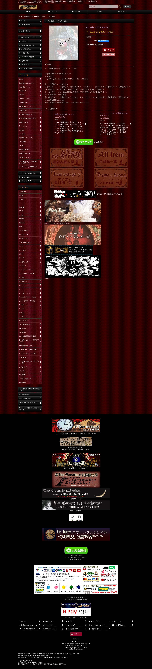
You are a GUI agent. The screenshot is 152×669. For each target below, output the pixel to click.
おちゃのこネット (72, 667)
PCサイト (77, 634)
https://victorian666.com (40, 655)
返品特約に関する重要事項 (95, 44)
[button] (108, 54)
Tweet (95, 40)
